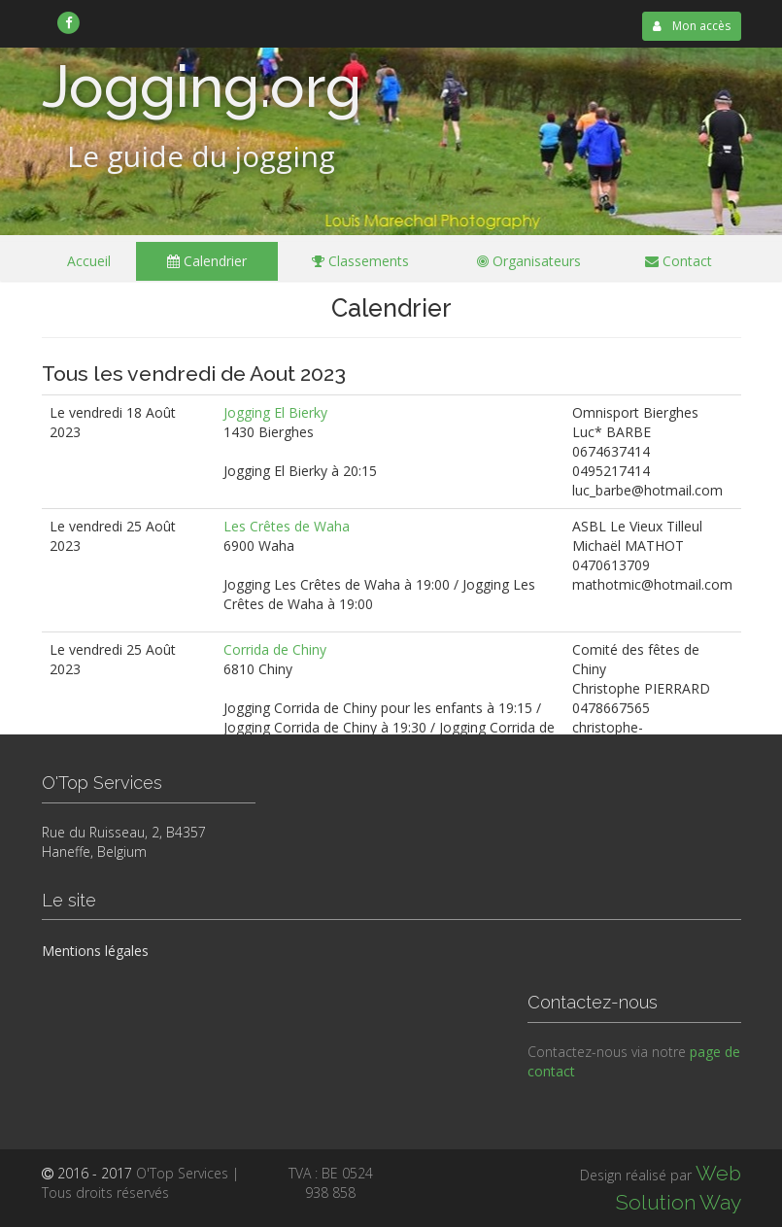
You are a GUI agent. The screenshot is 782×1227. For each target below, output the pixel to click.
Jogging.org (201, 86)
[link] (69, 22)
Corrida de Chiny (274, 649)
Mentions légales (95, 950)
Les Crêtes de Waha (286, 526)
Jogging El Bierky (275, 412)
